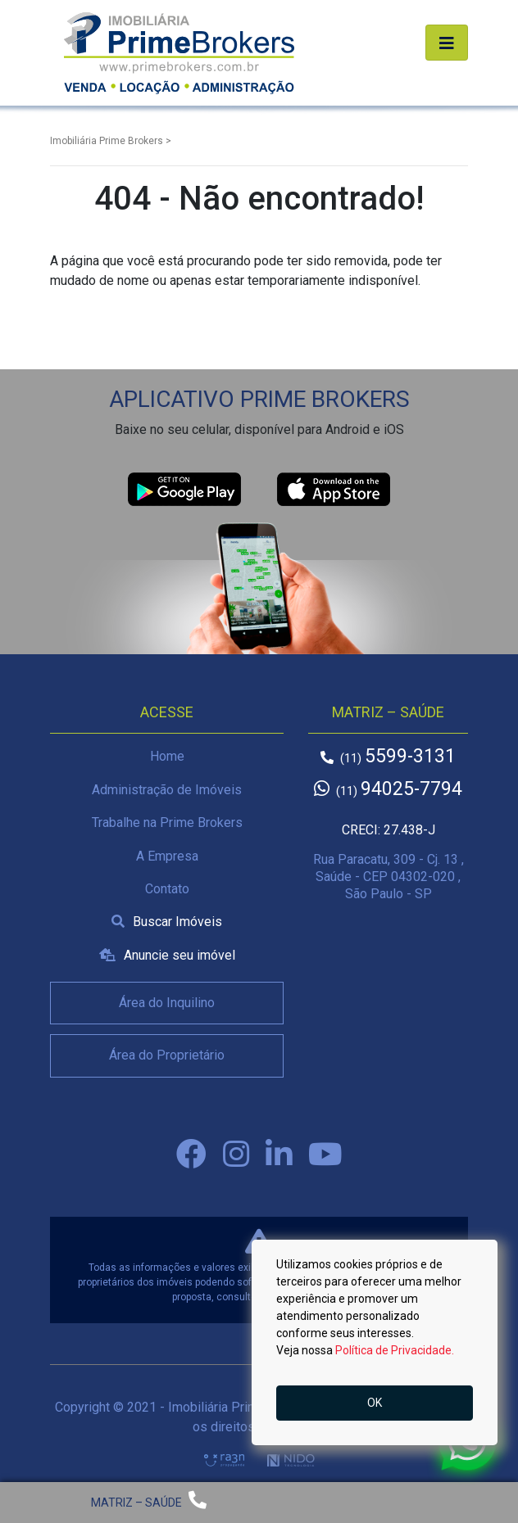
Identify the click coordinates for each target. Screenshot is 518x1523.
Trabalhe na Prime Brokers (167, 822)
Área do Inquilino (167, 1002)
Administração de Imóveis (167, 790)
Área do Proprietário (167, 1055)
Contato (167, 889)
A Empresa (167, 856)
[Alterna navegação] (446, 43)
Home (167, 756)
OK (374, 1402)
